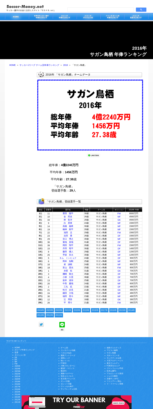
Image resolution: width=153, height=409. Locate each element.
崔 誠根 (68, 264)
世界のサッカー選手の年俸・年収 (41, 17)
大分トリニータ (113, 355)
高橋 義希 (68, 226)
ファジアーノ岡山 (114, 381)
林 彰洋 (68, 220)
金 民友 (68, 216)
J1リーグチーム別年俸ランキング (112, 17)
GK (119, 220)
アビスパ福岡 (112, 350)
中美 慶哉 (68, 283)
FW (119, 213)
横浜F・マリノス (67, 368)
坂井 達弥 (68, 280)
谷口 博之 (68, 239)
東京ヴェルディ (113, 363)
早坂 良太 (68, 255)
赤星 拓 (68, 270)
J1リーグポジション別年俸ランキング (88, 17)
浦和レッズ (65, 358)
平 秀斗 (68, 302)
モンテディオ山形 (114, 358)
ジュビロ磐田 (112, 376)
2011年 (58, 315)
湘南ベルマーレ (67, 373)
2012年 (49, 315)
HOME (12, 65)
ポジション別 (20, 355)
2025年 (18, 366)
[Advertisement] (21, 117)
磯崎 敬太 (68, 274)
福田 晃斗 (68, 296)
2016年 (113, 310)
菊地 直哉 (68, 242)
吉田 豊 (68, 235)
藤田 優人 (68, 251)
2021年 (67, 310)
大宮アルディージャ (115, 361)
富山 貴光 (68, 267)
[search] (100, 9)
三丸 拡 (68, 286)
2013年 (40, 315)
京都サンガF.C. (113, 379)
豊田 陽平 (68, 213)
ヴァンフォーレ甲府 (115, 368)
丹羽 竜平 (68, 248)
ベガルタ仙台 (66, 353)
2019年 (86, 310)
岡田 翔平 (68, 245)
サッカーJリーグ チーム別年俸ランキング (39, 65)
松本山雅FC (111, 371)
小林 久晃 (68, 277)
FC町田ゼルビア (113, 366)
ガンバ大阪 (65, 381)
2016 (65, 65)
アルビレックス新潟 (115, 373)
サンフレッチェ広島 (69, 389)
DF (119, 236)
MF (119, 216)
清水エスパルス (67, 376)
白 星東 (68, 223)
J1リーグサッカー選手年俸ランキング (64, 17)
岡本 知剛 (68, 261)
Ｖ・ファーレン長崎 (115, 384)
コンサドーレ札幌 (68, 350)
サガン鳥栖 (111, 353)
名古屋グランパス (68, 379)
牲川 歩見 (68, 290)
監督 (16, 352)
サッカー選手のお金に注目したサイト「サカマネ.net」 (17, 17)
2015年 (122, 310)
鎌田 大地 (68, 293)
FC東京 (64, 363)
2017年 (104, 310)
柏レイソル (65, 361)
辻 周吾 (68, 299)
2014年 (131, 310)
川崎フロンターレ (68, 366)
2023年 (49, 310)
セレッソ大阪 (66, 384)
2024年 (40, 310)
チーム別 (64, 348)
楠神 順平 (68, 229)
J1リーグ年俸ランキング (25, 350)
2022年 (58, 310)
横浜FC (64, 371)
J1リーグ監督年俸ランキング (136, 17)
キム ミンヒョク (68, 258)
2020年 (77, 310)
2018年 (95, 310)
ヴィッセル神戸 (67, 386)
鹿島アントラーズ (68, 355)
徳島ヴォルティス (114, 348)
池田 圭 (68, 232)
